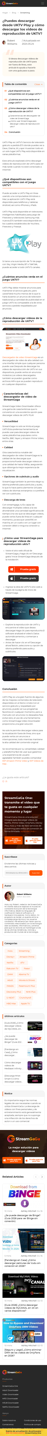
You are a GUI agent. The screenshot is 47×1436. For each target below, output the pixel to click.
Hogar (5, 13)
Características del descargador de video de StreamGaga (25, 117)
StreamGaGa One (10, 1386)
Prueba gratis (23, 569)
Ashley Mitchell (29, 1211)
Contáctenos (8, 1425)
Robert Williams (12, 42)
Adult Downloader (10, 1390)
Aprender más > (28, 831)
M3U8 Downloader (10, 1403)
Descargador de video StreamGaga (20, 357)
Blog (14, 13)
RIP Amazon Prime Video (15, 761)
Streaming (25, 13)
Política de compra (32, 1425)
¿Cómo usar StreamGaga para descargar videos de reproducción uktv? (25, 124)
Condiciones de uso (32, 1420)
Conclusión (14, 132)
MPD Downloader (10, 1399)
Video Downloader (10, 1394)
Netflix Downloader (10, 1407)
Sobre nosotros (9, 1420)
